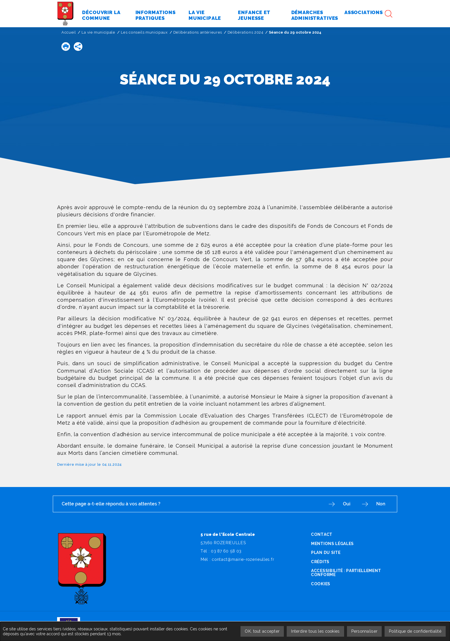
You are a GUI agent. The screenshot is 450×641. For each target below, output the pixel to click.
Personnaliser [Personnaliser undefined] (364, 631)
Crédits (320, 561)
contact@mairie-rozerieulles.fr (243, 559)
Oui (346, 504)
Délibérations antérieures (197, 32)
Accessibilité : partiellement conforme (346, 572)
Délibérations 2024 (245, 32)
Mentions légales (332, 543)
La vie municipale (98, 32)
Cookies (320, 584)
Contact (321, 534)
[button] (65, 46)
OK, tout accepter (262, 631)
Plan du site (325, 552)
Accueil (68, 32)
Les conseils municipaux (144, 32)
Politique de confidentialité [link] (415, 631)
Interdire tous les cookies (315, 631)
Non (380, 504)
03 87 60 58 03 (226, 551)
